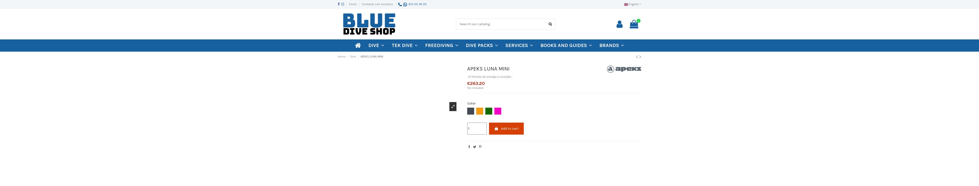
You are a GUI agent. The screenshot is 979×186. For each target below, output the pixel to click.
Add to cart (506, 129)
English (632, 4)
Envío (353, 4)
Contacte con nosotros (377, 4)
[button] (612, 45)
